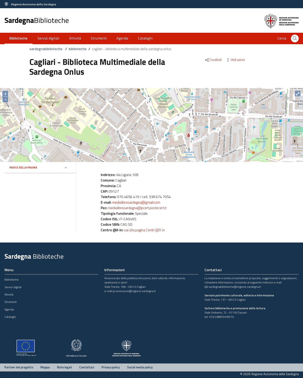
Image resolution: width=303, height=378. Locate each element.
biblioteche (78, 49)
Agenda (122, 38)
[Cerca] (295, 38)
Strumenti (99, 38)
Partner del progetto (18, 367)
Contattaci (86, 367)
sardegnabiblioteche (46, 49)
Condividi (213, 59)
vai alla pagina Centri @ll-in (144, 230)
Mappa (45, 367)
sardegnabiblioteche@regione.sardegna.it (233, 286)
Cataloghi (145, 38)
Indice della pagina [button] (23, 167)
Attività (75, 38)
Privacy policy (111, 367)
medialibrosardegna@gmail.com (136, 202)
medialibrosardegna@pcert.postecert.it (137, 208)
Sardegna (36, 20)
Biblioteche (11, 279)
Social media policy (140, 367)
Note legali (64, 367)
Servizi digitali (48, 38)
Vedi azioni (235, 59)
